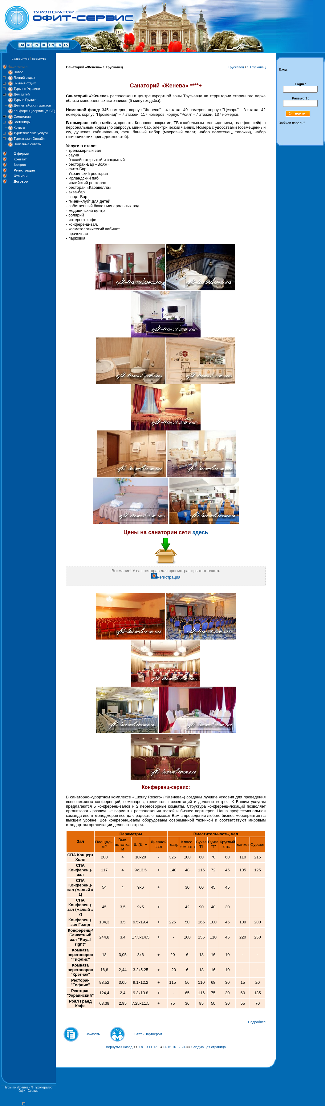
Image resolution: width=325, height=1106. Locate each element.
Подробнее (257, 1022)
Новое (18, 72)
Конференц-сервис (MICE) (34, 111)
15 (169, 1047)
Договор (21, 181)
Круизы (19, 127)
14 (164, 1047)
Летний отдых (24, 77)
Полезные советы (27, 144)
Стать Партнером (148, 1034)
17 (179, 1047)
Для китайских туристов (32, 105)
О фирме (21, 153)
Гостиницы (22, 122)
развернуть (20, 58)
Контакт (20, 159)
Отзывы (20, 176)
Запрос (20, 165)
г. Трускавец (256, 67)
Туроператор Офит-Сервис (35, 1089)
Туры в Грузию (25, 100)
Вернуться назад (119, 1047)
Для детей (22, 94)
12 (155, 1047)
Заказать (93, 1034)
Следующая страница (208, 1047)
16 (174, 1047)
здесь (200, 532)
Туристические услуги (31, 133)
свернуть (39, 58)
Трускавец (236, 67)
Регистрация (24, 170)
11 (150, 1047)
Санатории (22, 116)
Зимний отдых (25, 83)
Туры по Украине (27, 89)
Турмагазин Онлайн (29, 138)
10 (146, 1047)
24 (183, 1047)
